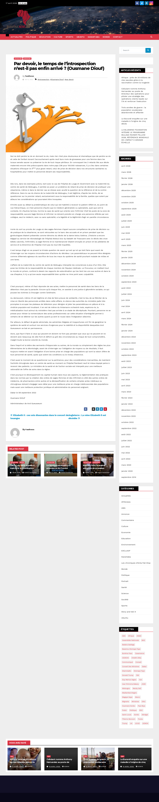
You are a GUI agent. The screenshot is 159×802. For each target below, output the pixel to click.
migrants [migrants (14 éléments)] (125, 701)
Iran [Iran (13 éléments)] (140, 680)
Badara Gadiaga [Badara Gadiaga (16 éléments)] (128, 645)
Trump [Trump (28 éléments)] (124, 723)
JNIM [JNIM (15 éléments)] (143, 684)
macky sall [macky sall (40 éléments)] (137, 688)
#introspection (43, 79)
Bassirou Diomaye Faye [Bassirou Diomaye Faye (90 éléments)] (131, 649)
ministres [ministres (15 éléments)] (135, 701)
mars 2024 (126, 318)
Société (124, 599)
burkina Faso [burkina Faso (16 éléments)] (127, 653)
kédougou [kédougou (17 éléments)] (126, 688)
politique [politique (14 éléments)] (133, 710)
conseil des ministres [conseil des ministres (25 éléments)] (130, 666)
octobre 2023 (127, 349)
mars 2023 (126, 392)
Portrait (124, 581)
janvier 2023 (127, 404)
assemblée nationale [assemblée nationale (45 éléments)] (130, 640)
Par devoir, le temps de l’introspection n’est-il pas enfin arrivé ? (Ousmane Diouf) (59, 66)
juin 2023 (125, 373)
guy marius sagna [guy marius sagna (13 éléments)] (129, 680)
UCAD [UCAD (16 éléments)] (137, 723)
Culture (58, 37)
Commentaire (127, 520)
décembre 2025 (128, 190)
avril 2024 (125, 312)
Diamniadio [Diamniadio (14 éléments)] (126, 671)
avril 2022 (125, 459)
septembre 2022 (128, 428)
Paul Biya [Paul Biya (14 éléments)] (141, 706)
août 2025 (126, 215)
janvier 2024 (127, 331)
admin (28, 766)
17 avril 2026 (18, 766)
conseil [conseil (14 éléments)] (138, 662)
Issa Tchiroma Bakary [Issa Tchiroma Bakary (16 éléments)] (130, 684)
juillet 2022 (126, 440)
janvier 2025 (127, 257)
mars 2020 (126, 465)
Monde (106, 37)
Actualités (17, 37)
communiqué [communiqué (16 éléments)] (127, 662)
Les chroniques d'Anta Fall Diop (136, 563)
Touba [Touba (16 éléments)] (140, 719)
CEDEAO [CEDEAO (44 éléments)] (125, 658)
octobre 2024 (127, 276)
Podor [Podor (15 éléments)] (124, 710)
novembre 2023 (128, 343)
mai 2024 (125, 306)
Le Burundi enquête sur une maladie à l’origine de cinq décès (134, 121)
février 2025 (126, 251)
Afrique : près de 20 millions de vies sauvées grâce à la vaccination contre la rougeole (135, 80)
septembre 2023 (128, 355)
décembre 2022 (128, 410)
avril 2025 (125, 239)
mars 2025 (126, 245)
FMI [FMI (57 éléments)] (137, 675)
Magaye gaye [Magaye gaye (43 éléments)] (127, 697)
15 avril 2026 (91, 766)
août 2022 (126, 434)
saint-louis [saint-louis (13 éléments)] (126, 715)
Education (45, 37)
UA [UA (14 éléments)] (131, 723)
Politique (31, 37)
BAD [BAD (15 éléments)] (143, 640)
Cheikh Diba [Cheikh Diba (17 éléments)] (136, 658)
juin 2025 (125, 227)
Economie (125, 532)
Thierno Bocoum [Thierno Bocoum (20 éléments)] (128, 719)
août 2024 (126, 288)
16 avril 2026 (55, 766)
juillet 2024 (126, 294)
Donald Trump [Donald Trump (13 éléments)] (127, 675)
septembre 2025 (128, 209)
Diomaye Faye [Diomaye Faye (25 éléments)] (139, 671)
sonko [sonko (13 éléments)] (136, 715)
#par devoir (69, 79)
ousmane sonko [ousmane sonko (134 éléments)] (128, 706)
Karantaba (94, 37)
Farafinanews (29, 472)
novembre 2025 (128, 196)
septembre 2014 (128, 477)
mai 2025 (125, 233)
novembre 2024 (128, 270)
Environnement (128, 545)
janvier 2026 (127, 184)
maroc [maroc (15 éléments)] (137, 697)
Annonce (125, 514)
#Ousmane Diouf (57, 79)
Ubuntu (81, 37)
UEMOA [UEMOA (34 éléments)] (145, 723)
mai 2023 (125, 379)
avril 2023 (125, 386)
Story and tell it (128, 612)
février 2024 (126, 325)
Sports (69, 37)
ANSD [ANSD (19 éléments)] (139, 636)
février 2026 (127, 178)
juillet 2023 (126, 367)
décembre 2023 (128, 337)
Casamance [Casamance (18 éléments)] (139, 653)
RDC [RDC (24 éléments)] (141, 710)
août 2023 (126, 361)
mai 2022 (125, 453)
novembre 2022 (128, 416)
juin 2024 (125, 300)
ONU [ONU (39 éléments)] (143, 701)
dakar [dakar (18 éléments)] (144, 666)
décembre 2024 (128, 263)
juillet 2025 (126, 221)
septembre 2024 (128, 282)
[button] (151, 37)
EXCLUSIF (125, 551)
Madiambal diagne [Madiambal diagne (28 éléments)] (129, 693)
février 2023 (126, 398)
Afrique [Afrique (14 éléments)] (131, 636)
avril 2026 (125, 166)
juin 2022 (125, 447)
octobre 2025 (127, 202)
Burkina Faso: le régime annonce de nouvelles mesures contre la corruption (97, 468)
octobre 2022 (127, 422)
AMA (123, 508)
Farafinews (29, 76)
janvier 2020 (127, 471)
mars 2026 (126, 172)
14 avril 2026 (128, 766)
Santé (124, 587)
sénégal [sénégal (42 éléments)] (145, 715)
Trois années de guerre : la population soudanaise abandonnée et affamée (133, 110)
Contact (118, 37)
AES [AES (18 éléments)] (123, 636)
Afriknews (96, 462)
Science (125, 593)
